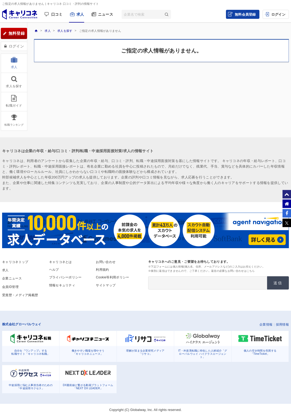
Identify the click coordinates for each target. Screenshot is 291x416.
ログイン (278, 14)
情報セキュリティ (62, 285)
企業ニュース (12, 278)
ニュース (105, 14)
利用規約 (102, 270)
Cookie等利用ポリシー (112, 277)
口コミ (57, 14)
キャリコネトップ (15, 262)
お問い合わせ (105, 262)
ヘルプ (54, 270)
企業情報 (265, 324)
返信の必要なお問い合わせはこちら (233, 270)
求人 (80, 14)
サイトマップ (105, 285)
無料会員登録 (245, 14)
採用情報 (282, 324)
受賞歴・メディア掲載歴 (20, 295)
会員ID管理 (10, 287)
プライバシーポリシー (65, 277)
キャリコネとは (60, 262)
